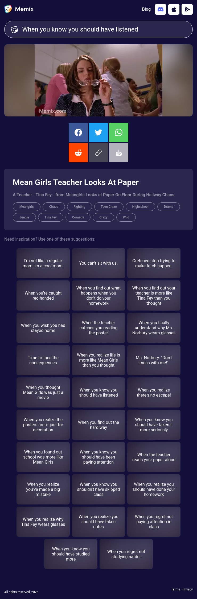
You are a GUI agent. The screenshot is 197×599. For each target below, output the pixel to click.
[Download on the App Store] (173, 9)
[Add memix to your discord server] (160, 9)
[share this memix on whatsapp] (118, 132)
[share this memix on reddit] (78, 152)
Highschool (140, 207)
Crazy (103, 217)
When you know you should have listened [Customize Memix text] (104, 29)
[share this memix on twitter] (98, 132)
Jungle (24, 217)
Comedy (78, 217)
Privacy (187, 589)
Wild (126, 217)
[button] (98, 152)
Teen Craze (109, 207)
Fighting (79, 207)
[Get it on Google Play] (187, 9)
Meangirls (26, 207)
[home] (19, 9)
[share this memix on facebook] (78, 132)
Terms (175, 589)
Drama (168, 207)
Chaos (53, 207)
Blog (146, 9)
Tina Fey (51, 217)
